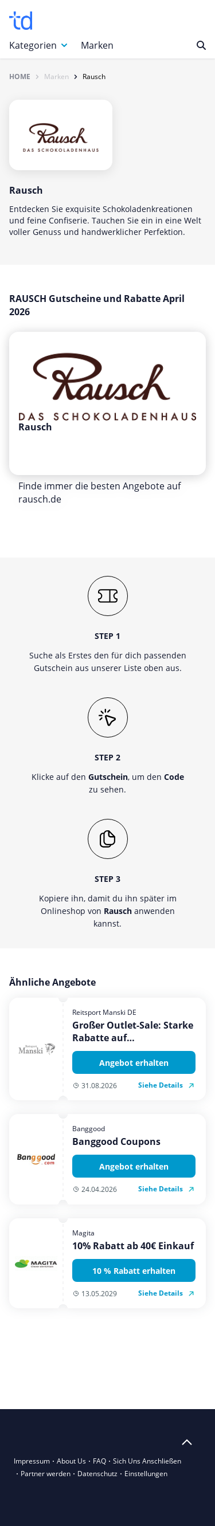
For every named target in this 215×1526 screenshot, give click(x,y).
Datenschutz (97, 1473)
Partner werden (46, 1473)
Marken (97, 45)
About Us (71, 1461)
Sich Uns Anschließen (147, 1461)
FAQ (99, 1461)
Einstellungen (145, 1473)
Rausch (94, 76)
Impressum (32, 1461)
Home (19, 76)
